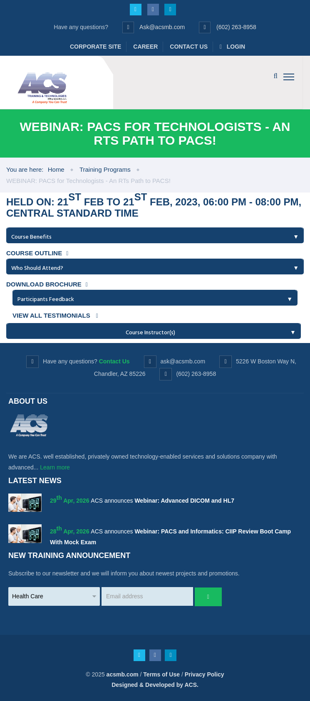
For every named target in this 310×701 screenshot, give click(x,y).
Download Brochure (47, 284)
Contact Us (189, 46)
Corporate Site (95, 46)
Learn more (55, 467)
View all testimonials (55, 315)
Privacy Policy (204, 674)
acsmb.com (123, 674)
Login (232, 46)
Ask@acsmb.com (162, 27)
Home (56, 169)
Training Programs (105, 169)
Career (145, 46)
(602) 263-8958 (236, 27)
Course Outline (37, 253)
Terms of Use (161, 674)
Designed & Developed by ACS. (155, 684)
